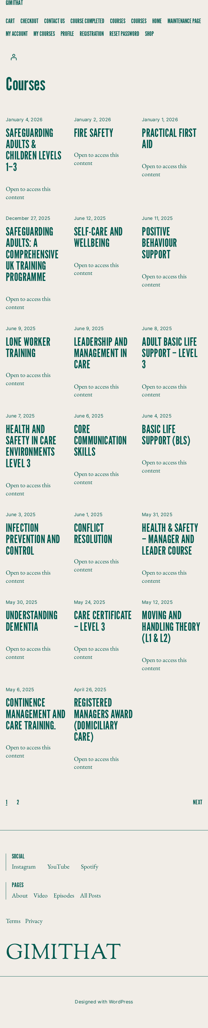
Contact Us (54, 21)
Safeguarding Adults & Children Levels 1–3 (34, 150)
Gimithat (14, 3)
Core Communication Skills (100, 441)
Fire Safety (93, 133)
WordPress (121, 1002)
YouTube (58, 866)
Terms (13, 921)
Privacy (33, 921)
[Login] (13, 57)
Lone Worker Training (28, 348)
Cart (10, 21)
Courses (117, 21)
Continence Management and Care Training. (36, 715)
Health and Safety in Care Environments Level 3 (31, 447)
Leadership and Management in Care (101, 354)
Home (157, 21)
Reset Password (124, 34)
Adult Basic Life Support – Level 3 (170, 354)
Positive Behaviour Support (159, 244)
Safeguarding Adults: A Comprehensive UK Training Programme (32, 255)
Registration (92, 34)
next (197, 802)
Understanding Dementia (31, 621)
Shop (149, 34)
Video (41, 895)
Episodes (63, 895)
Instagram (24, 866)
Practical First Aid (169, 139)
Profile (67, 34)
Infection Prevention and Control (33, 540)
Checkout (29, 21)
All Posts (90, 895)
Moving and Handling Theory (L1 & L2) (171, 627)
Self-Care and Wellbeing (98, 238)
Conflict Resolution (93, 534)
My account (17, 34)
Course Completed (87, 21)
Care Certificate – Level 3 (103, 621)
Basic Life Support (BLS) (166, 435)
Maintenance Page (184, 21)
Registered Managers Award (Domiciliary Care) (103, 720)
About (20, 895)
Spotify (89, 866)
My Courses (44, 34)
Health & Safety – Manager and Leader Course (170, 540)
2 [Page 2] (18, 802)
